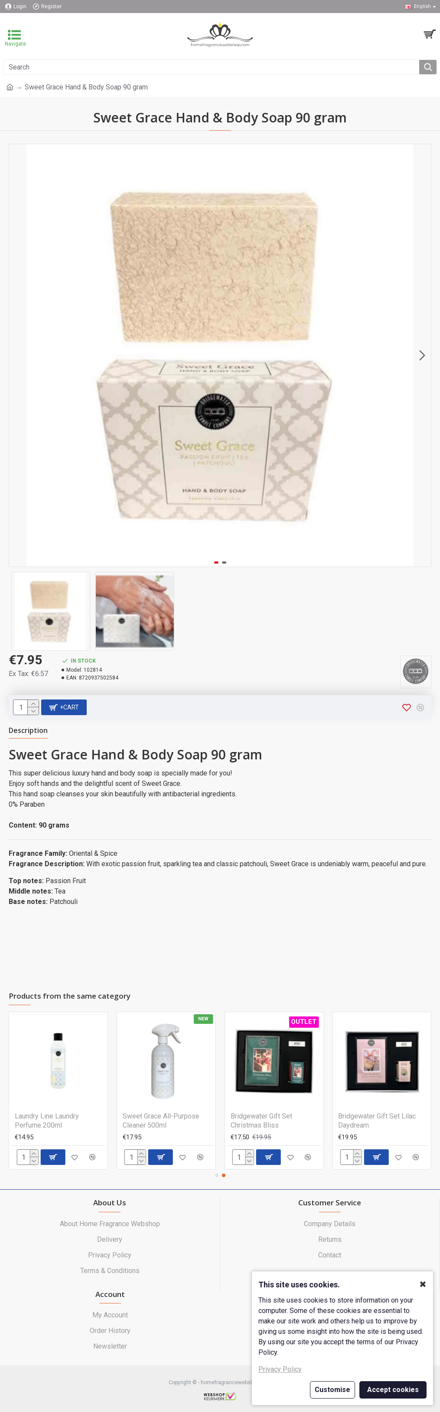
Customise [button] (332, 1390)
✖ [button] (423, 1284)
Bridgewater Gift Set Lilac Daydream (377, 1120)
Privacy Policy (280, 1369)
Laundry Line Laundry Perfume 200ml (47, 1120)
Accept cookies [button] (393, 1390)
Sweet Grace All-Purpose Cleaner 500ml (161, 1120)
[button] (422, 355)
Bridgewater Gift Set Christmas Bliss (261, 1120)
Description (28, 730)
